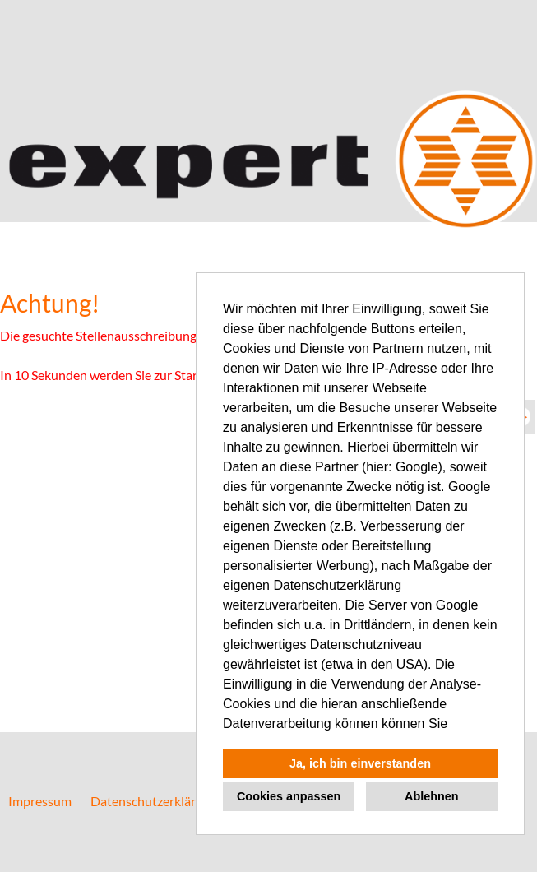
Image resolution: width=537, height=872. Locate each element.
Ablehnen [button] (432, 796)
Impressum (40, 801)
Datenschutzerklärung (153, 801)
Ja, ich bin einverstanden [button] (360, 763)
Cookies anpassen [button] (288, 796)
